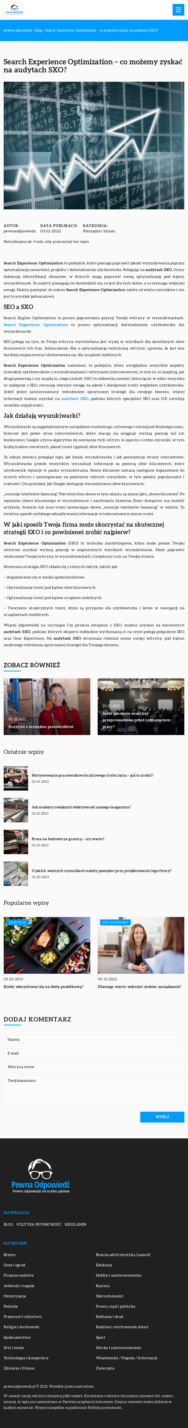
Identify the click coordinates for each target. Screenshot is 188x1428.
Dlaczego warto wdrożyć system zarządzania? (139, 987)
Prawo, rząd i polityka (115, 1306)
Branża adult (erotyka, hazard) (123, 1255)
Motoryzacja (15, 1296)
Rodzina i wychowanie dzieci (122, 1327)
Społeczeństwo (17, 1337)
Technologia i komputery (26, 1358)
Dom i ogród (14, 1265)
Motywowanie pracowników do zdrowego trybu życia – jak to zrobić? (92, 775)
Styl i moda (14, 1348)
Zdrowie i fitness (19, 1368)
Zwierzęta (105, 1368)
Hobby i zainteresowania (118, 1275)
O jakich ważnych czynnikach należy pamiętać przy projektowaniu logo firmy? (101, 871)
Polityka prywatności (39, 1224)
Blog (8, 1224)
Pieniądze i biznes (99, 231)
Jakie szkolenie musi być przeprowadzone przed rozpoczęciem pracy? (136, 720)
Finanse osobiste (19, 1275)
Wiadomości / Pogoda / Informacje (127, 1358)
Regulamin (75, 1224)
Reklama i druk (110, 1317)
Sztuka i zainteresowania (118, 1348)
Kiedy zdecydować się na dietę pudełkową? (43, 987)
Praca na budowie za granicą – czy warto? (68, 839)
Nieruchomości (109, 1296)
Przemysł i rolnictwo (22, 1317)
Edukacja (104, 1265)
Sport (101, 1337)
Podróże (11, 1306)
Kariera (103, 1286)
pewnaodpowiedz (19, 231)
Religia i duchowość (22, 1327)
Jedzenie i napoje (19, 1286)
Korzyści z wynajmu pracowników (41, 727)
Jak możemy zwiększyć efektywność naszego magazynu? (81, 807)
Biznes (10, 1255)
